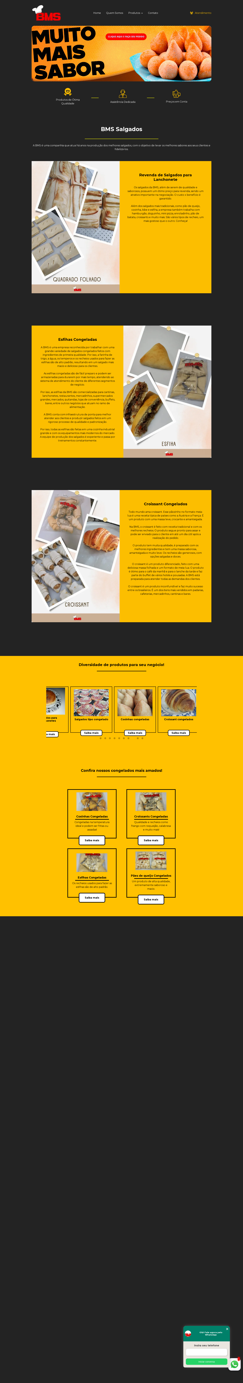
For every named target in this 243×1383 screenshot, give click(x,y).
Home (97, 12)
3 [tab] (109, 738)
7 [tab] (128, 738)
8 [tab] (133, 738)
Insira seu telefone (206, 1345)
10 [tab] (142, 738)
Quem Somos (114, 12)
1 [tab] (100, 738)
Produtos (134, 12)
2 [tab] (105, 738)
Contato (153, 12)
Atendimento (200, 12)
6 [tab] (123, 738)
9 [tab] (137, 738)
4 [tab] (114, 738)
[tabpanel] (47, 710)
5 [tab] (119, 738)
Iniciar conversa (206, 1361)
